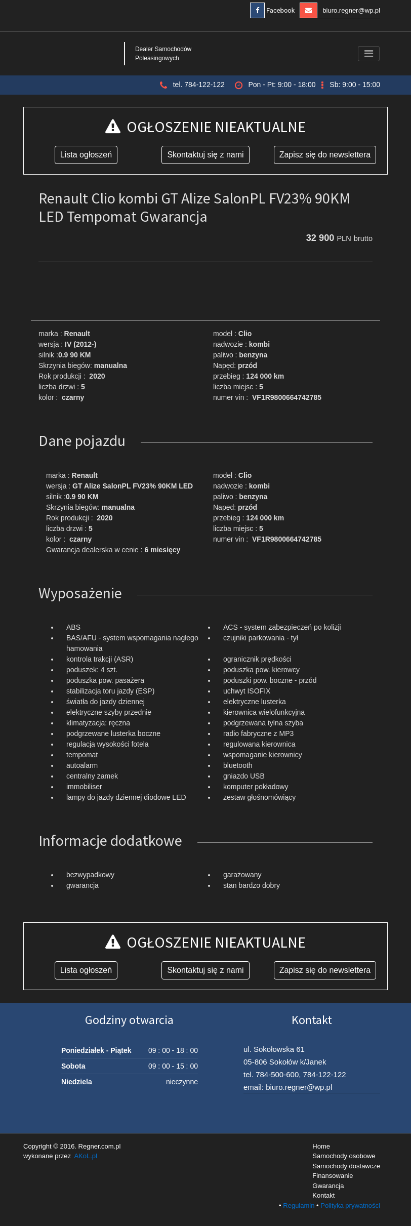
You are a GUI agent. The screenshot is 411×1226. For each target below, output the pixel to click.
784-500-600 (277, 1074)
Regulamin (298, 1205)
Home (321, 1146)
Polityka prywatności (350, 1205)
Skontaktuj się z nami (205, 154)
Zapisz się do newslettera (325, 154)
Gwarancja (328, 1186)
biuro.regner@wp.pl (340, 10)
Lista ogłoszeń (86, 154)
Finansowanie (332, 1175)
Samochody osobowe (343, 1156)
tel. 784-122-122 (199, 84)
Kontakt (323, 1195)
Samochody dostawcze (346, 1166)
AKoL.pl (85, 1156)
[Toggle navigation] (369, 53)
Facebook (272, 10)
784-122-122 (324, 1074)
